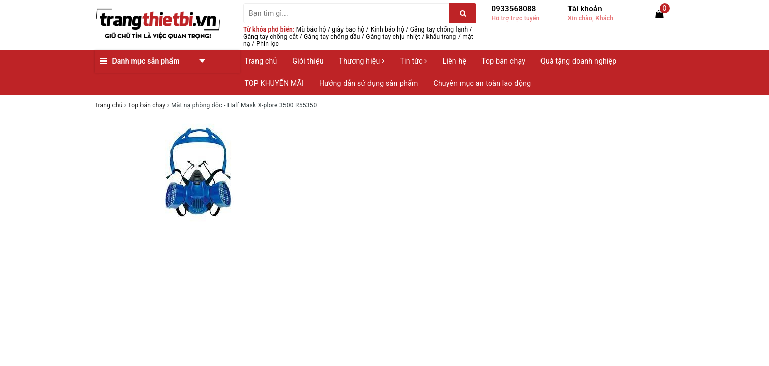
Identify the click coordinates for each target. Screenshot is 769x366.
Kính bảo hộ (387, 29)
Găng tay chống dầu (332, 36)
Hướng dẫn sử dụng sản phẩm (368, 83)
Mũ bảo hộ (311, 29)
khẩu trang (441, 36)
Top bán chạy (503, 61)
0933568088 (514, 8)
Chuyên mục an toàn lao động (482, 83)
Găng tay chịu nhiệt (393, 36)
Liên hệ (454, 61)
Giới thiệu (308, 61)
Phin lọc (267, 43)
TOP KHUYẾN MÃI (274, 83)
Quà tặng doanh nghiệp (578, 61)
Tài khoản (585, 8)
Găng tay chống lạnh (439, 29)
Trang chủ (261, 61)
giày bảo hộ (348, 29)
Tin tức (413, 61)
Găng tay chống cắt (270, 36)
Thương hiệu (362, 61)
